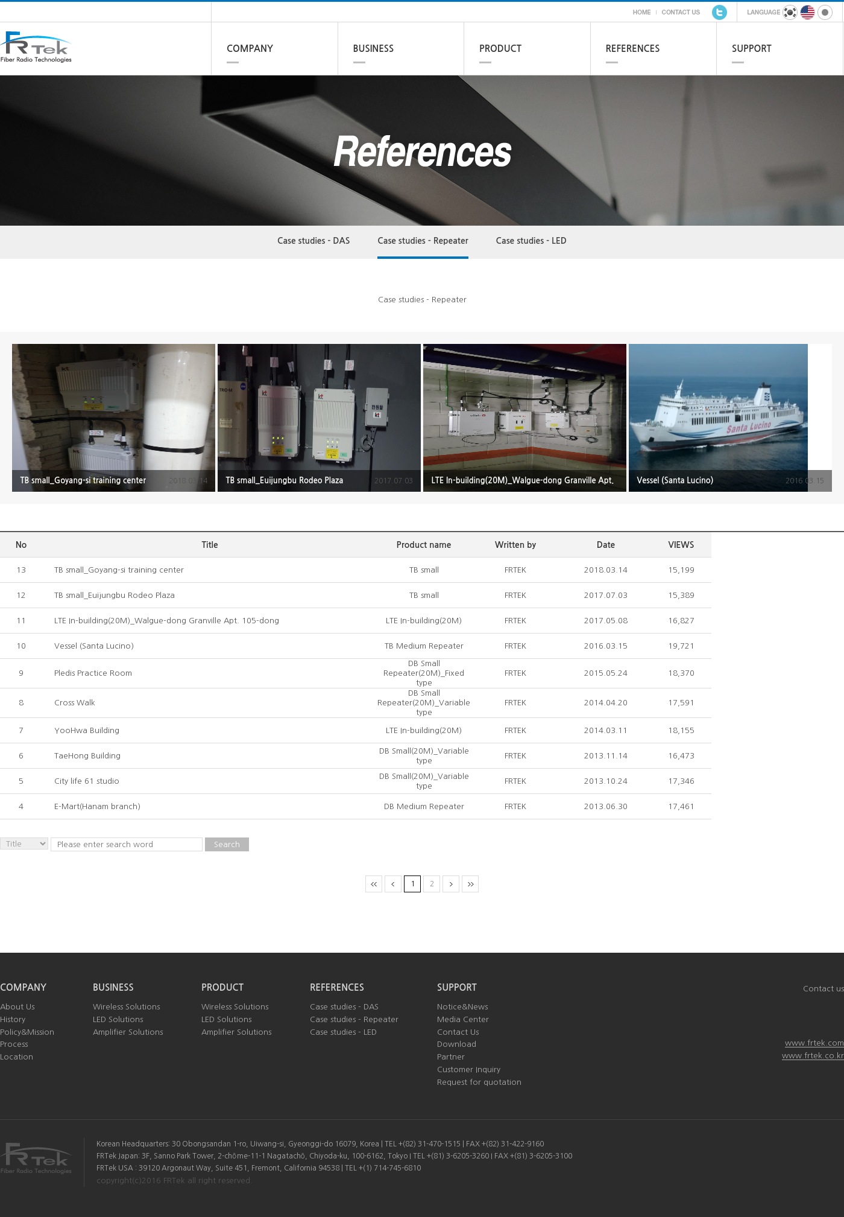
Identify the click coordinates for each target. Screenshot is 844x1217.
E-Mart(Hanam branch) (97, 806)
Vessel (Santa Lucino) (94, 646)
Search (227, 844)
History (12, 1019)
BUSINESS (373, 48)
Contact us (823, 989)
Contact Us (458, 1032)
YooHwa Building (86, 730)
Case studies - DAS (313, 241)
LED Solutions (118, 1019)
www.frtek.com (814, 1043)
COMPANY (250, 48)
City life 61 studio (86, 781)
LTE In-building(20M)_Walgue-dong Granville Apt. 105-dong (166, 620)
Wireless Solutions (126, 1007)
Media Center (463, 1019)
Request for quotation (479, 1082)
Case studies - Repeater (422, 241)
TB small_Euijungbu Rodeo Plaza (114, 595)
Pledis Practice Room (93, 673)
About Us (17, 1007)
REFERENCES (633, 48)
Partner (451, 1057)
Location (16, 1057)
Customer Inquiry (468, 1069)
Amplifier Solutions (128, 1032)
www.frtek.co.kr (813, 1056)
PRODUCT (500, 48)
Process (14, 1044)
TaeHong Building (87, 756)
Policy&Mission (27, 1032)
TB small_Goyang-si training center (119, 570)
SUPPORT (752, 48)
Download (456, 1044)
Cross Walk (74, 703)
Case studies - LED (531, 241)
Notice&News (462, 1007)
